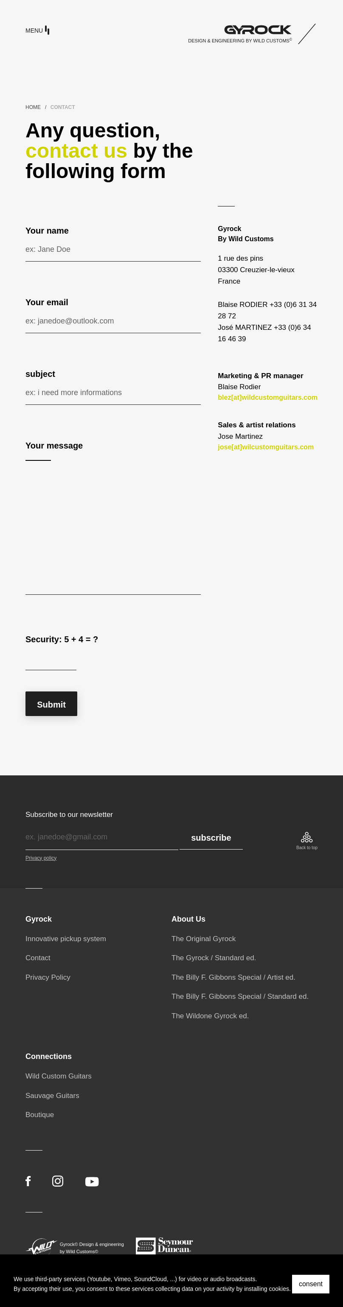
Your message (54, 445)
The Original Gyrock (204, 939)
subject (40, 374)
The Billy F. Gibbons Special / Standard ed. (240, 996)
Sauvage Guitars (52, 1096)
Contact (38, 958)
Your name (47, 230)
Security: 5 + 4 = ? (61, 639)
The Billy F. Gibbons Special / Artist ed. (233, 977)
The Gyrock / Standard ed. (214, 958)
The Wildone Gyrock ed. (210, 1016)
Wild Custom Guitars (58, 1076)
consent (311, 1283)
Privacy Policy (47, 977)
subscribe (211, 837)
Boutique (39, 1115)
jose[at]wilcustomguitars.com (266, 447)
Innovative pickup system (65, 939)
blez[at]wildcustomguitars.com (268, 397)
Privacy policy (40, 858)
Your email (46, 302)
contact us (76, 150)
